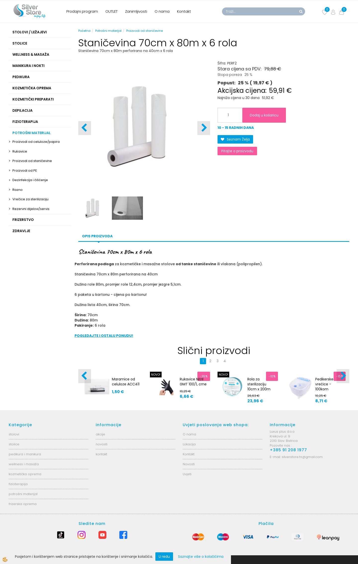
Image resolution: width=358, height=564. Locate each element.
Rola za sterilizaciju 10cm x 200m (258, 384)
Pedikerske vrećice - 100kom (324, 384)
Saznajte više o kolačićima (201, 556)
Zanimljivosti (136, 11)
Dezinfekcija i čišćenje (30, 180)
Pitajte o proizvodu (237, 151)
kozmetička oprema (25, 474)
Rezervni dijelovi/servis (30, 208)
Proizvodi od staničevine (32, 160)
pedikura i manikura (25, 454)
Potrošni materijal (108, 31)
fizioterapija (18, 484)
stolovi (14, 434)
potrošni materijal (23, 494)
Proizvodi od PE (24, 170)
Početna (84, 31)
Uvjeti (187, 474)
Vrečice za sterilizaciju (30, 199)
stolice (14, 444)
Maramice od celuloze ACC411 (125, 382)
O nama (162, 11)
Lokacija (189, 444)
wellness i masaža (24, 464)
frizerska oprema (23, 504)
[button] (203, 128)
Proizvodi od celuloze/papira (36, 141)
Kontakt (184, 11)
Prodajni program (82, 11)
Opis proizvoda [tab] (97, 236)
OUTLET (111, 11)
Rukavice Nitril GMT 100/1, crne (193, 382)
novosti (101, 444)
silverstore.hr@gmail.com (302, 457)
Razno (17, 189)
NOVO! (155, 374)
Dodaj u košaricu (264, 115)
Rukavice (19, 151)
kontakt (101, 454)
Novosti (189, 464)
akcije (100, 434)
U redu (164, 556)
